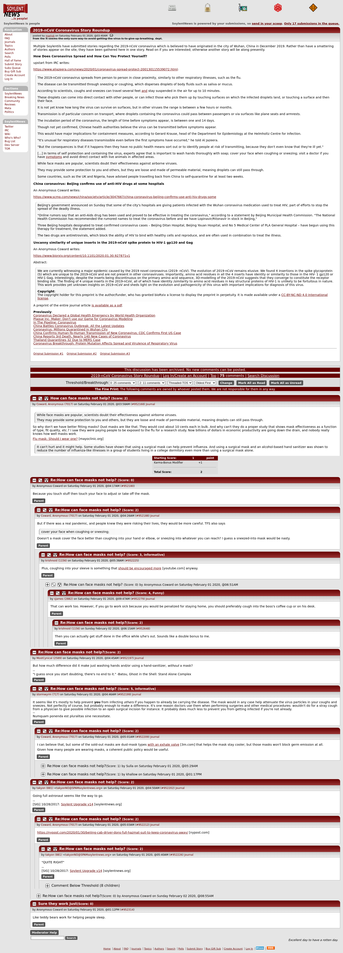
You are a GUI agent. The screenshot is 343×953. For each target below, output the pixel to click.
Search (9, 53)
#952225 (132, 560)
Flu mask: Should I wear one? (55, 439)
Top (213, 376)
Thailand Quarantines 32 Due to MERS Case (67, 340)
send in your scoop (267, 23)
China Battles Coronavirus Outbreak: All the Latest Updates (78, 326)
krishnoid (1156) (56, 560)
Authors (10, 49)
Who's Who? (13, 137)
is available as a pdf (107, 305)
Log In (9, 78)
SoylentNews (15, 12)
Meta (8, 108)
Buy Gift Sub (13, 71)
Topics (9, 45)
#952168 (138, 404)
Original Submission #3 (115, 353)
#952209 (142, 736)
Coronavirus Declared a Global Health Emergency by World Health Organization (94, 315)
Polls (7, 56)
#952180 (127, 486)
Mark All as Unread (286, 383)
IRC (7, 130)
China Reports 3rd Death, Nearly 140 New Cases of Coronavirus (82, 336)
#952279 (138, 598)
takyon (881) (45, 788)
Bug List (10, 141)
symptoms (54, 157)
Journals (10, 42)
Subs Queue (13, 68)
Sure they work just (57, 904)
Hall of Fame (13, 60)
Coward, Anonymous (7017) (55, 404)
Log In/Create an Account (185, 376)
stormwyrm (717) (48, 694)
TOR (7, 148)
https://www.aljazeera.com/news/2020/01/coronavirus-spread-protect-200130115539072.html (105, 69)
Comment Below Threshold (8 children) (85, 885)
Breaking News (14, 97)
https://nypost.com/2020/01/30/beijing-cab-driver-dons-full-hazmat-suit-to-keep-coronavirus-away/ (112, 832)
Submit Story (13, 64)
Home (107, 948)
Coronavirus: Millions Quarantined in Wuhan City (70, 329)
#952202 (167, 788)
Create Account (15, 75)
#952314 (127, 909)
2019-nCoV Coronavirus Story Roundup (71, 30)
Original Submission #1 (48, 353)
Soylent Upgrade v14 (77, 804)
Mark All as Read (251, 383)
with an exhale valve (163, 744)
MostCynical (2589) (49, 658)
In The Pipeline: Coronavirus (54, 322)
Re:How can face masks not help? (84, 480)
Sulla (129, 766)
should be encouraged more (139, 568)
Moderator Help (44, 932)
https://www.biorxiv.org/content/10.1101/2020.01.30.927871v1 (81, 255)
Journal (150, 404)
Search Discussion (263, 376)
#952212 (142, 824)
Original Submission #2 (82, 353)
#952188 (142, 515)
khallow (132, 774)
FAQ (7, 38)
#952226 (176, 854)
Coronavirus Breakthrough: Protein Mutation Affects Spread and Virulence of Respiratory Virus (105, 343)
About (8, 34)
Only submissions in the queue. (312, 23)
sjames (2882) (63, 598)
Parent (39, 500)
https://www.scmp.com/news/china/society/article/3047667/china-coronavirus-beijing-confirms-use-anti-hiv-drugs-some (124, 197)
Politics (9, 112)
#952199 (124, 694)
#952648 (143, 628)
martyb (50, 35)
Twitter (9, 126)
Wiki (7, 134)
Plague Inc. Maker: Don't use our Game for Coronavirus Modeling (83, 319)
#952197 (127, 658)
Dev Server (12, 145)
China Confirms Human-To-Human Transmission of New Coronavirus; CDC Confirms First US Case (107, 333)
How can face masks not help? (80, 398)
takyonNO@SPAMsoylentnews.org (78, 788)
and (144, 91)
